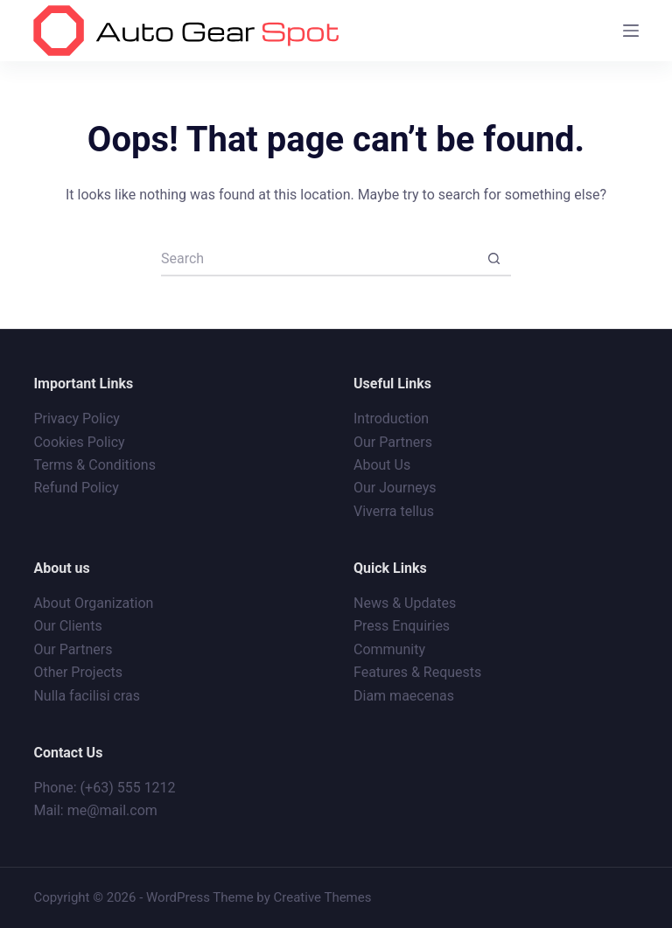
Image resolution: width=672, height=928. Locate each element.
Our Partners (393, 442)
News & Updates (405, 603)
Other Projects (77, 672)
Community (389, 649)
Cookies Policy (78, 442)
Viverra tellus (394, 511)
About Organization (93, 603)
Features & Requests (417, 672)
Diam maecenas (404, 695)
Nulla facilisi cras (86, 695)
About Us (382, 465)
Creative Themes (323, 897)
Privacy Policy (76, 418)
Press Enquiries (402, 626)
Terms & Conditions (94, 465)
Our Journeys (395, 487)
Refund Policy (75, 487)
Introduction (391, 418)
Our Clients (67, 626)
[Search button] (493, 258)
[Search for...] (318, 258)
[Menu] (631, 30)
